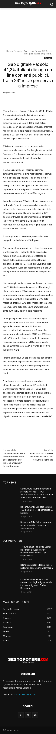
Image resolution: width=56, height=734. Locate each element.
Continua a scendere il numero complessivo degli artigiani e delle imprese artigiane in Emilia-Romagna (14, 459)
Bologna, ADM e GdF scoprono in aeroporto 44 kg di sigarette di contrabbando (35, 525)
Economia (18, 51)
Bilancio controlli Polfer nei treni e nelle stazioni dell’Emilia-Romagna (41, 456)
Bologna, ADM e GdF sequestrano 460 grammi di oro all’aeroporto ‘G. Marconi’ (36, 510)
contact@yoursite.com (25, 694)
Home (9, 51)
